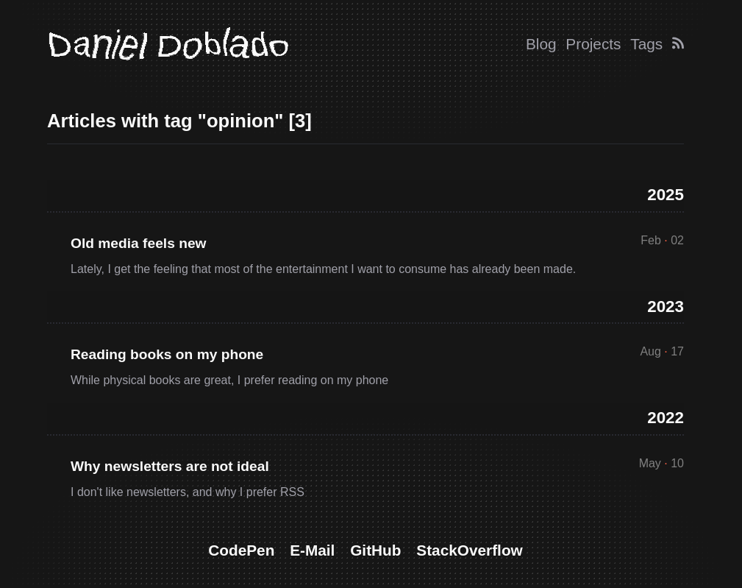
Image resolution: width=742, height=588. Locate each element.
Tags (646, 43)
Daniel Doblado (167, 44)
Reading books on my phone (167, 354)
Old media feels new (138, 243)
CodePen (241, 550)
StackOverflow (469, 550)
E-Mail (312, 550)
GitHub (375, 550)
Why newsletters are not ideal (170, 466)
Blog (541, 43)
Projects (593, 43)
